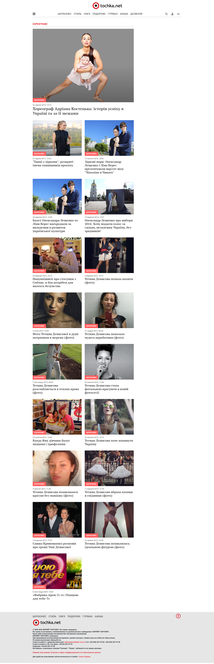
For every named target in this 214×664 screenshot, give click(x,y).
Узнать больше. (85, 657)
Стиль (77, 13)
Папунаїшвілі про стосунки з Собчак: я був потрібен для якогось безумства (54, 282)
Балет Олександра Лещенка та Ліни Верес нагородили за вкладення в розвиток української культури (55, 225)
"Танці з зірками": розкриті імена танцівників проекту (53, 163)
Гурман (113, 13)
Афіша (124, 13)
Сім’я (87, 13)
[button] (172, 14)
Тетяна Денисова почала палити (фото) (109, 280)
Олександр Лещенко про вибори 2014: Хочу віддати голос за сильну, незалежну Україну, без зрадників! (109, 225)
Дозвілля (136, 13)
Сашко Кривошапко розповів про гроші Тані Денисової (54, 545)
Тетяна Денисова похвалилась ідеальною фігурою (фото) (107, 545)
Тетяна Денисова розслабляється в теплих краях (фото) (56, 389)
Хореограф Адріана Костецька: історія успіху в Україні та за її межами (78, 111)
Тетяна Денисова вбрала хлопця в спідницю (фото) (109, 494)
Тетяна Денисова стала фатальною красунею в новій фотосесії (106, 389)
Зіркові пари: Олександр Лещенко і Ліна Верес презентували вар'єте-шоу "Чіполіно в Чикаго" (104, 167)
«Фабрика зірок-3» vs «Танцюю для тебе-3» (55, 596)
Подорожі (99, 13)
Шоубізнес (64, 13)
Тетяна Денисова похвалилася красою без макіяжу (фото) (55, 494)
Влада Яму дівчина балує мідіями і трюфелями (51, 442)
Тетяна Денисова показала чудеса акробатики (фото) (105, 335)
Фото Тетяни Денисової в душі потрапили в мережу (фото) (55, 335)
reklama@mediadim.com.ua (74, 642)
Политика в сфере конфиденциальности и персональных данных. (75, 652)
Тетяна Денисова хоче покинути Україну (109, 442)
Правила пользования (41, 652)
